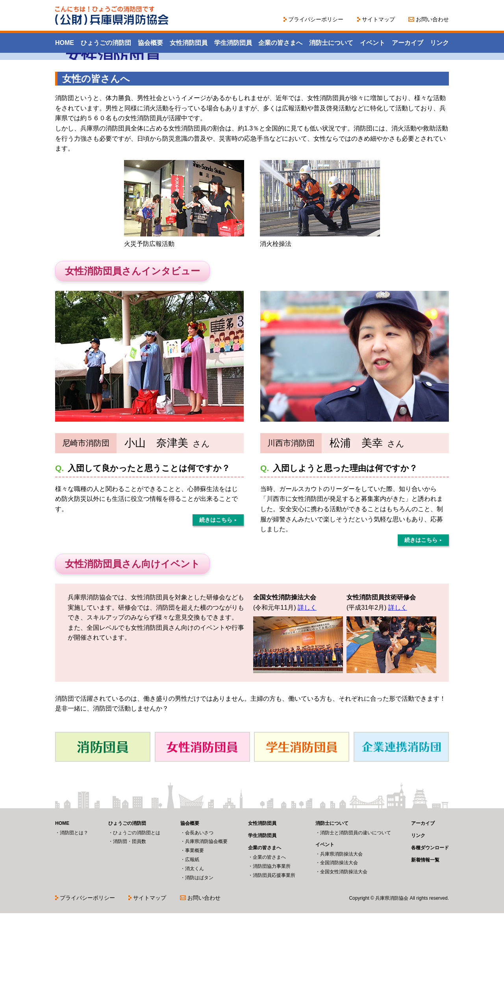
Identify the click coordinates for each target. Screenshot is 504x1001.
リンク (439, 42)
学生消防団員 (233, 42)
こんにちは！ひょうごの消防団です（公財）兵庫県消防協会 (112, 15)
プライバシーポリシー (315, 19)
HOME (64, 42)
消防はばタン (199, 965)
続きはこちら (215, 608)
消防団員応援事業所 (274, 963)
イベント (372, 42)
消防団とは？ (74, 920)
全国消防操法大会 (339, 950)
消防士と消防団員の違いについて (355, 920)
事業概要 (194, 938)
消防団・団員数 (129, 929)
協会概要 (150, 42)
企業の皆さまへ (280, 42)
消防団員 (102, 835)
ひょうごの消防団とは (136, 920)
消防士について (331, 42)
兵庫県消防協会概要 (206, 929)
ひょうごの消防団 (106, 42)
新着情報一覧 (425, 948)
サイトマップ (378, 19)
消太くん (194, 956)
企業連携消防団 (401, 835)
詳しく (307, 695)
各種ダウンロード (430, 935)
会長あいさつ (199, 920)
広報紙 (192, 947)
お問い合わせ (432, 19)
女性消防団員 (189, 42)
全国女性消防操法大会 (343, 959)
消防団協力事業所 (272, 954)
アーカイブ (407, 42)
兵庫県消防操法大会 (341, 942)
